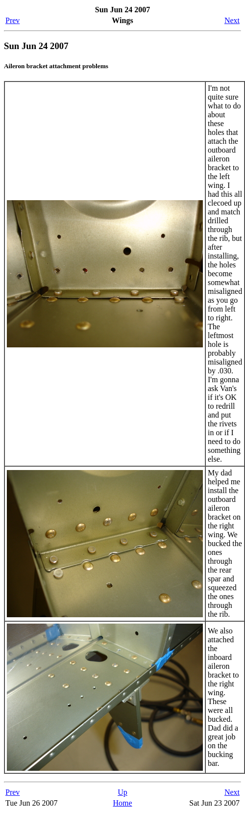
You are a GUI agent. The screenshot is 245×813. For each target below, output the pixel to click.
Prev (12, 20)
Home (122, 803)
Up (122, 792)
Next (232, 20)
